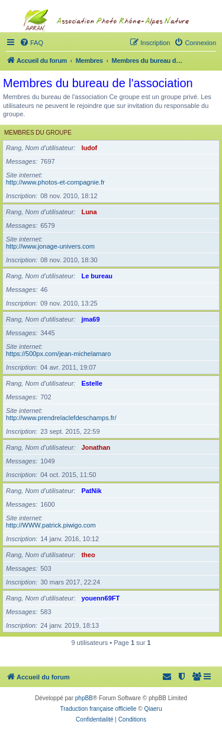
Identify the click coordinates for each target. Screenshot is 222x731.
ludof (89, 147)
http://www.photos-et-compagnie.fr (55, 182)
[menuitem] (197, 677)
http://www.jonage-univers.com (50, 246)
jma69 (90, 319)
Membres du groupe (38, 132)
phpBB (84, 698)
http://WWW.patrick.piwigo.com (51, 525)
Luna (88, 211)
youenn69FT (100, 598)
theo (88, 554)
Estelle (91, 383)
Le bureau (96, 275)
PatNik (91, 490)
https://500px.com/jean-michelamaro (58, 353)
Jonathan (95, 447)
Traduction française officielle (98, 708)
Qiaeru (153, 708)
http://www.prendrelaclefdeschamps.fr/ (61, 417)
